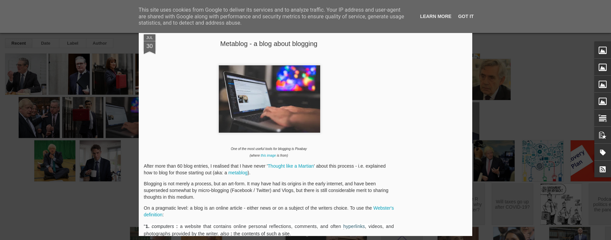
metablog (238, 172)
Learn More (436, 16)
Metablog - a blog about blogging (268, 43)
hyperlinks (354, 226)
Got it (466, 16)
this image (268, 155)
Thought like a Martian (291, 166)
